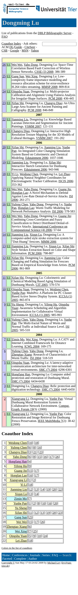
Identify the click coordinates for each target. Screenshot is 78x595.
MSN (25, 50)
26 (4, 64)
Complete (20, 558)
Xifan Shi (18, 103)
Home (6, 555)
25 (4, 76)
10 (4, 289)
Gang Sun (18, 76)
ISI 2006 (57, 211)
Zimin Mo (18, 339)
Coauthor (11, 433)
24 (4, 91)
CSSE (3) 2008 (43, 71)
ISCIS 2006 (65, 181)
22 (4, 119)
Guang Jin (64, 189)
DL (11, 47)
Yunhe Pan (18, 292)
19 (4, 162)
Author (32, 558)
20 (4, 147)
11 (4, 277)
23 (4, 103)
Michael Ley (54, 562)
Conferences (19, 555)
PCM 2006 (35, 253)
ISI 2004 (35, 358)
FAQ (5, 36)
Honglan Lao (20, 192)
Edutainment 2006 (36, 157)
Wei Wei (17, 64)
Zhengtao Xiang (22, 354)
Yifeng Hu (50, 304)
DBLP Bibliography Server (55, 33)
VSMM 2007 (33, 126)
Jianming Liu (20, 119)
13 (4, 246)
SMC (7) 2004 (48, 369)
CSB (4, 50)
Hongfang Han (21, 374)
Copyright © (8, 562)
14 (4, 234)
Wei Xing (31, 76)
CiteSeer (30, 47)
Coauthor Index (11, 43)
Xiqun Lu (36, 234)
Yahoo (35, 50)
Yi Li (15, 174)
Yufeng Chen (20, 204)
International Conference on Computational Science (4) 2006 (39, 228)
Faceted (7, 558)
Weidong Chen (29, 174)
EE (9, 64)
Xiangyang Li (20, 398)
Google (14, 50)
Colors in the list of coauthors (17, 547)
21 (4, 131)
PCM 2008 (55, 98)
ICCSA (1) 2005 (39, 315)
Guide (18, 47)
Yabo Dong (31, 64)
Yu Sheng (18, 304)
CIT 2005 (42, 284)
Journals (35, 555)
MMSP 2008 (49, 86)
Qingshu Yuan (20, 91)
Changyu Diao (53, 103)
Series (46, 555)
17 (4, 189)
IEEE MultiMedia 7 (50, 421)
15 (4, 216)
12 (4, 258)
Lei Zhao (64, 174)
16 (4, 204)
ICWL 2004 (31, 346)
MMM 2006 (48, 241)
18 (4, 174)
